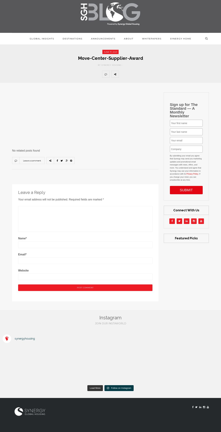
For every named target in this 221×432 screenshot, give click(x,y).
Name (22, 238)
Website (23, 270)
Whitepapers (151, 38)
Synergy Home (180, 38)
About (128, 38)
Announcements (103, 38)
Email (22, 254)
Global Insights (42, 38)
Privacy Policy (192, 174)
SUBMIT (186, 190)
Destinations (72, 38)
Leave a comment (32, 160)
